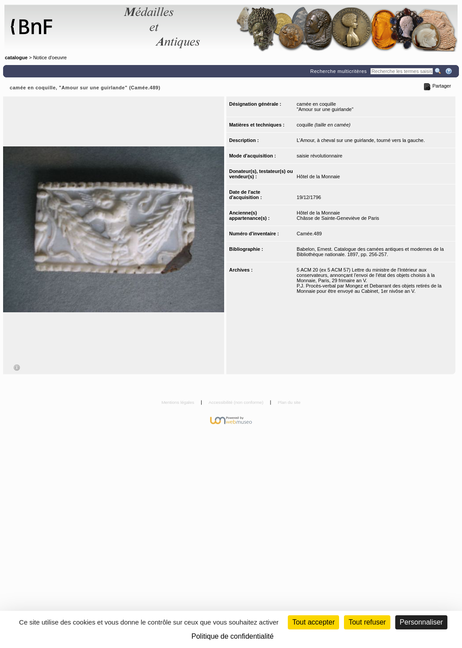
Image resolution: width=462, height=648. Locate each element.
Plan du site (289, 402)
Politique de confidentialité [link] (232, 636)
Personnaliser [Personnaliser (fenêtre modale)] (421, 622)
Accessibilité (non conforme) (237, 402)
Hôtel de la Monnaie (318, 176)
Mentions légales (178, 402)
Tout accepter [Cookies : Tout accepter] (313, 622)
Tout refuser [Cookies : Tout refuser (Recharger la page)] (367, 622)
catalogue (16, 57)
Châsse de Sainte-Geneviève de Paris (338, 218)
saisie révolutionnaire (319, 155)
